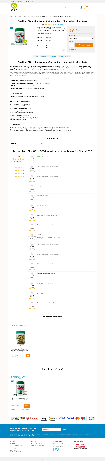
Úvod (12, 1)
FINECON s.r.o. (49, 37)
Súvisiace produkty (64, 56)
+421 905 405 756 (31, 1)
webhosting (60, 459)
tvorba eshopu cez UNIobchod (51, 459)
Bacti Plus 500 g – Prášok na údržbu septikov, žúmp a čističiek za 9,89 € (19, 377)
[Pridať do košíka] (84, 45)
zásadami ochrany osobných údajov (55, 433)
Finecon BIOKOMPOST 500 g (19, 325)
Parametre (44, 56)
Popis (36, 56)
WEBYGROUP (69, 459)
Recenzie (53, 56)
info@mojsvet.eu (20, 1)
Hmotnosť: (72, 35)
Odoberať (65, 429)
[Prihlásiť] (81, 7)
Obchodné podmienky (57, 444)
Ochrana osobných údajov (59, 446)
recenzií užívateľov (58, 24)
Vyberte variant (26, 406)
